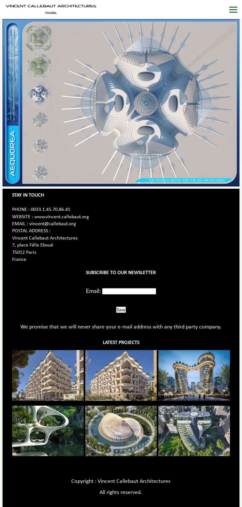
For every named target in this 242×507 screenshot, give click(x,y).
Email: (93, 290)
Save (121, 309)
